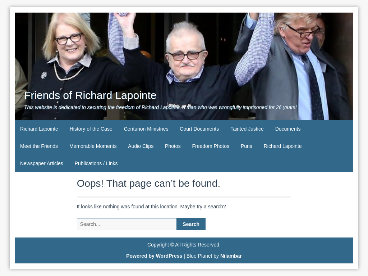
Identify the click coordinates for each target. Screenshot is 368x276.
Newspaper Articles (41, 163)
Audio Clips (140, 146)
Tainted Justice (247, 129)
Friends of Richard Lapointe (90, 95)
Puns (246, 146)
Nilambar (231, 256)
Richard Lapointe (39, 129)
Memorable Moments (93, 146)
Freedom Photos (211, 146)
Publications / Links (96, 163)
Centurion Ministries (146, 129)
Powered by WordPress (154, 256)
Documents (288, 129)
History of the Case (91, 129)
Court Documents (199, 129)
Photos (173, 146)
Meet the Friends (39, 146)
